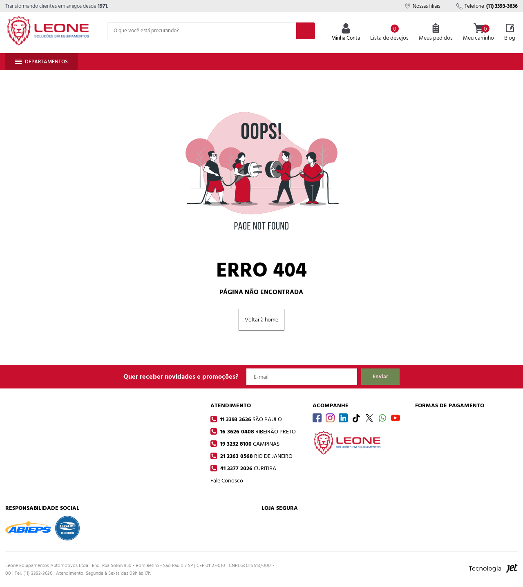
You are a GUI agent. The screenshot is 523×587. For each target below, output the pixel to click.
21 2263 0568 (256, 456)
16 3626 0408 (257, 431)
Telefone (487, 6)
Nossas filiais (422, 6)
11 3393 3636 (250, 419)
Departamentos (41, 61)
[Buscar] (305, 30)
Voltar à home (261, 319)
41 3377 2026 (247, 468)
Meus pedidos (436, 32)
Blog (509, 32)
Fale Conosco (226, 480)
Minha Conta (345, 32)
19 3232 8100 (249, 444)
